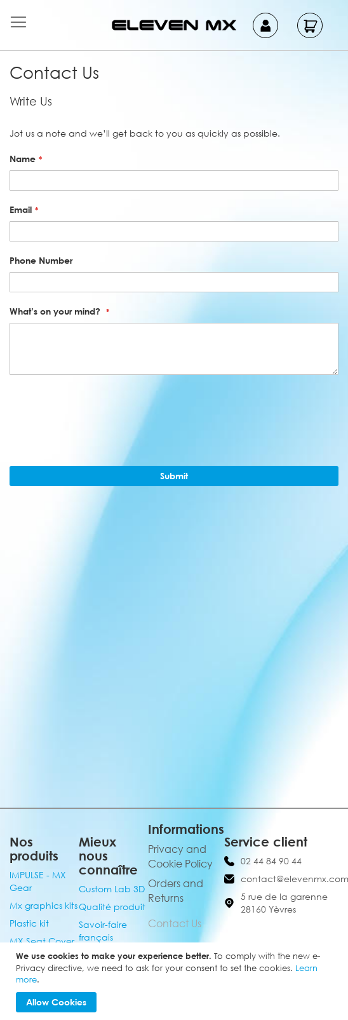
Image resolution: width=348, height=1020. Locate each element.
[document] (175, 981)
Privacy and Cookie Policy (180, 856)
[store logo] (174, 25)
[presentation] (106, 415)
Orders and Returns (175, 890)
